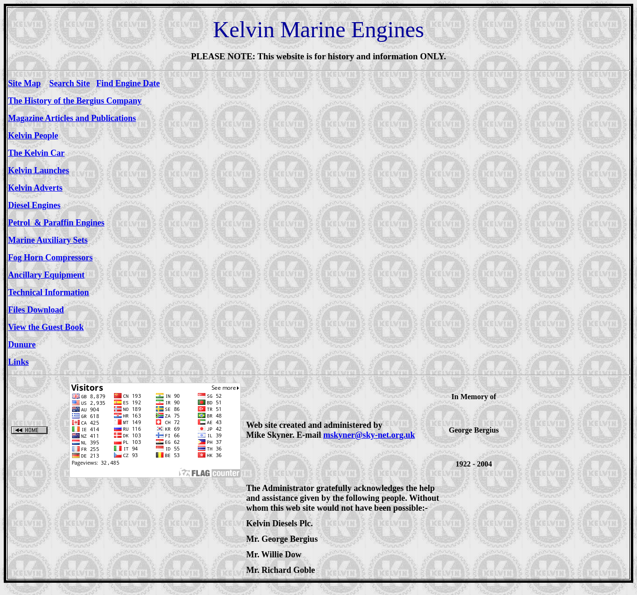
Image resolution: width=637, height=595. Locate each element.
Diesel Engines (34, 205)
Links (18, 362)
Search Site (69, 83)
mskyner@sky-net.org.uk (369, 435)
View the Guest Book (46, 327)
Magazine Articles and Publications (72, 118)
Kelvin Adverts (35, 188)
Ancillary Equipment (46, 275)
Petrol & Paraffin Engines (56, 222)
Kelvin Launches (38, 170)
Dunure (22, 344)
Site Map (24, 83)
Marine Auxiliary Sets (48, 240)
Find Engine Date (128, 83)
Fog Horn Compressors (50, 257)
